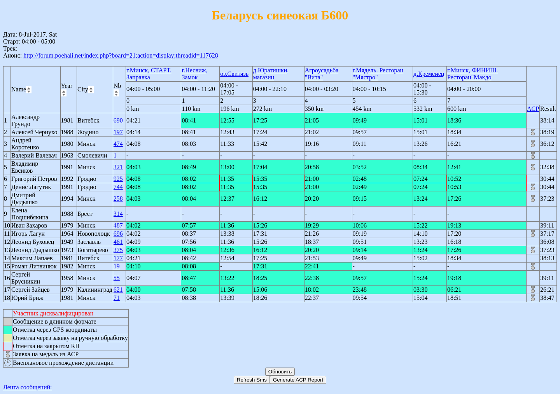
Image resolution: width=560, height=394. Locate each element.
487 (118, 225)
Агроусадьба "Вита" (322, 74)
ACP (533, 108)
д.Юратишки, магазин (271, 74)
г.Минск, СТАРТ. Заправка (148, 74)
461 (118, 241)
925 (118, 178)
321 (118, 167)
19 (117, 266)
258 (118, 198)
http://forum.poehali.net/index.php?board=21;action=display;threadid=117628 (120, 55)
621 (118, 289)
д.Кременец (428, 73)
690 (118, 120)
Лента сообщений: (27, 387)
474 (118, 143)
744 (118, 187)
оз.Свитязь (234, 73)
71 (117, 297)
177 (118, 258)
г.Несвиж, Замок (194, 74)
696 (118, 233)
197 (118, 132)
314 (118, 213)
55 (117, 278)
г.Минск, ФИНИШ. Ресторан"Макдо (472, 74)
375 (118, 250)
